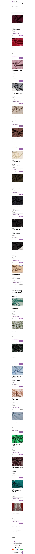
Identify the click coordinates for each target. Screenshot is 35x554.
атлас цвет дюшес (15, 399)
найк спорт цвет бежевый (16, 115)
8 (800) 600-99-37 (22, 1)
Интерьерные (13, 536)
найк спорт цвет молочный (16, 161)
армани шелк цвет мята (16, 308)
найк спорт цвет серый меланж (17, 93)
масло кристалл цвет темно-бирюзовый (17, 491)
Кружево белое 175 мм (16, 513)
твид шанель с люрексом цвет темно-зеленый (17, 354)
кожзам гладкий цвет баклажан (17, 467)
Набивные (19, 536)
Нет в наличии (21, 284)
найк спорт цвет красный (16, 47)
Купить (21, 35)
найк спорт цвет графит (16, 252)
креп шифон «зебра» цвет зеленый (16, 331)
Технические (13, 537)
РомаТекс (12, 6)
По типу (14, 6)
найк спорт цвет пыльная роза (17, 70)
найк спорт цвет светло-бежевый (16, 275)
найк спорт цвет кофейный (16, 138)
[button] (20, 33)
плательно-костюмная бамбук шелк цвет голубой (17, 377)
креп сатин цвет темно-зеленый (16, 445)
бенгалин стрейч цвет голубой (17, 422)
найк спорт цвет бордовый (16, 25)
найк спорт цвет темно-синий (17, 206)
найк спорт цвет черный (16, 229)
